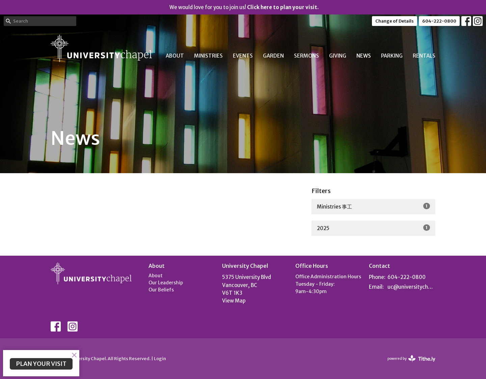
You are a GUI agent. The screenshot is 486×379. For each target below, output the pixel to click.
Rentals (424, 56)
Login (160, 358)
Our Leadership (165, 283)
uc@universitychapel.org (411, 287)
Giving (337, 56)
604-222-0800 (439, 21)
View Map (234, 300)
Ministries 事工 (373, 206)
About (175, 56)
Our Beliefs (161, 290)
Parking (392, 56)
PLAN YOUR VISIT (41, 364)
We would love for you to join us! (244, 7)
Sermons (306, 56)
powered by (411, 358)
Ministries (208, 56)
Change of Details (394, 21)
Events (243, 56)
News (363, 56)
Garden (273, 56)
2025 (373, 227)
